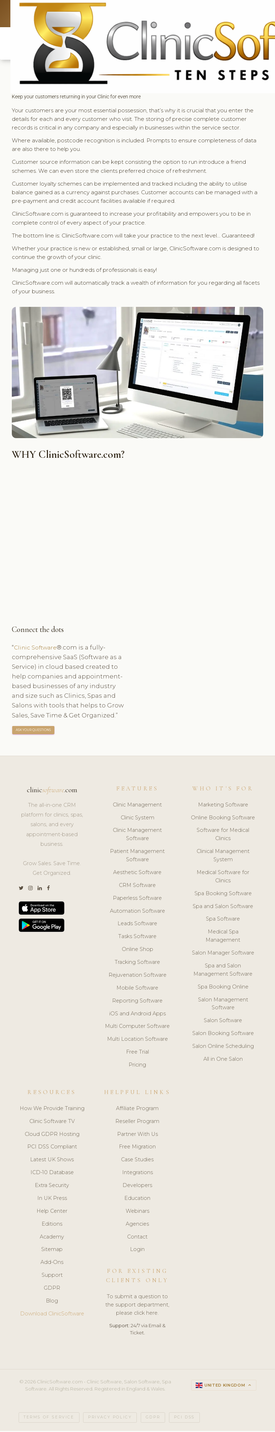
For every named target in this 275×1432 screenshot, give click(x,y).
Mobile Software (137, 989)
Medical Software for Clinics (223, 878)
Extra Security (52, 1186)
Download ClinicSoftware (52, 1315)
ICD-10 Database (52, 1174)
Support (52, 1276)
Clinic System (137, 818)
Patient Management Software (137, 856)
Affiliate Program (137, 1110)
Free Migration (137, 1148)
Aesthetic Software (137, 874)
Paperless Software (137, 899)
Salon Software (223, 1022)
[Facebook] (48, 890)
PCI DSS (184, 1418)
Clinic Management (137, 806)
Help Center (52, 1212)
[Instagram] (30, 890)
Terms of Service (49, 1418)
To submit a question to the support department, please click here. (137, 1306)
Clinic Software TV (52, 1122)
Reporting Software (137, 1002)
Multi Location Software (137, 1040)
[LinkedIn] (40, 890)
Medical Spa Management (223, 937)
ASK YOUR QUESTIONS (34, 731)
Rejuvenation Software (137, 976)
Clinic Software (37, 648)
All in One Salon (223, 1060)
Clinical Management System (223, 856)
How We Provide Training (52, 1110)
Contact (137, 1238)
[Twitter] (21, 890)
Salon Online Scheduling (223, 1047)
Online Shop (137, 950)
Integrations (137, 1174)
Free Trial (137, 1053)
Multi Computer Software (137, 1027)
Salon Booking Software (223, 1034)
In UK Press (52, 1199)
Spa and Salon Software (223, 907)
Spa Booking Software (223, 895)
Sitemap (52, 1250)
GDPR (52, 1289)
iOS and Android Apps (137, 1014)
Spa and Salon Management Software (222, 971)
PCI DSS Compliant (52, 1148)
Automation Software (137, 912)
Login (137, 1250)
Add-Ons (51, 1263)
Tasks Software (137, 938)
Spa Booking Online (223, 988)
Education (137, 1199)
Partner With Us (137, 1135)
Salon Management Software (223, 1004)
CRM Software (137, 886)
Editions (52, 1225)
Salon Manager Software (223, 954)
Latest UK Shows (52, 1161)
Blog (52, 1302)
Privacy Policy (110, 1418)
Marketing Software (223, 806)
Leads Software (137, 925)
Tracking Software (137, 963)
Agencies (137, 1225)
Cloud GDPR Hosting (52, 1135)
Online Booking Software (223, 818)
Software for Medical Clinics (223, 835)
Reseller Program (137, 1122)
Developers (137, 1186)
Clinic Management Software (137, 835)
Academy (52, 1238)
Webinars (137, 1212)
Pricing (137, 1066)
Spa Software (223, 920)
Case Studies (137, 1161)
